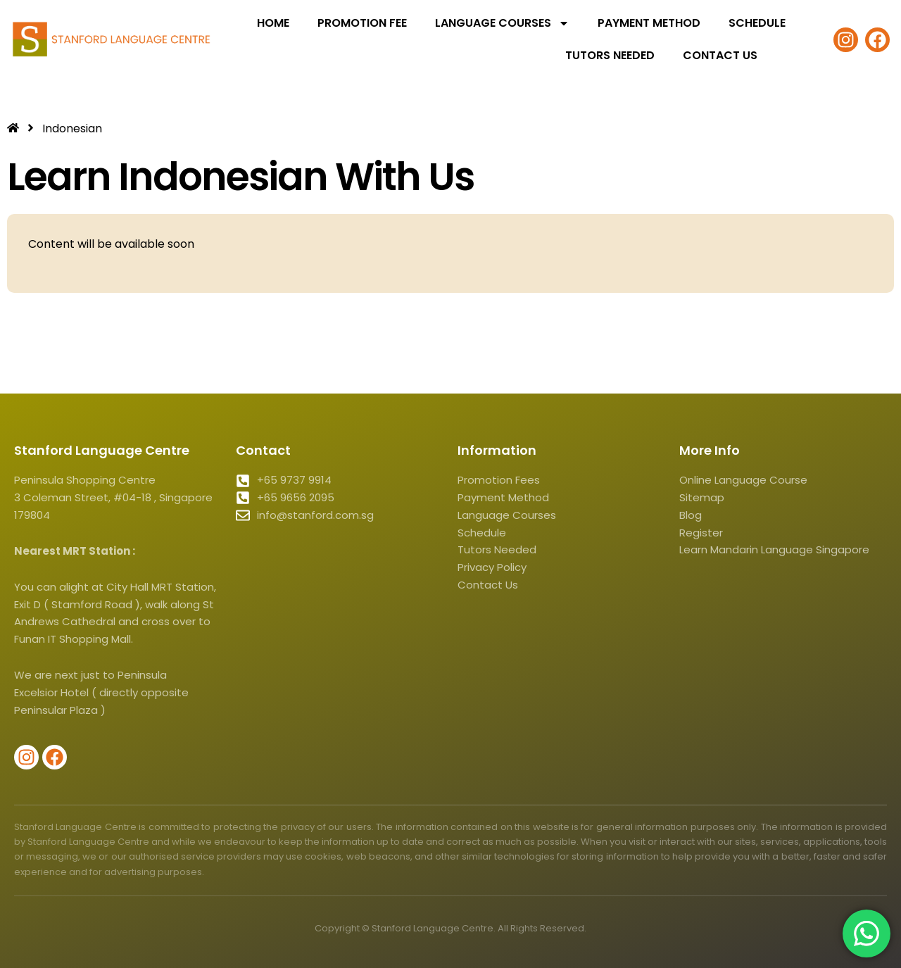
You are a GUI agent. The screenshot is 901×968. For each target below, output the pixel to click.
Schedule (757, 23)
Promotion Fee (362, 23)
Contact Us (720, 55)
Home (273, 23)
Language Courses (502, 23)
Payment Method (649, 23)
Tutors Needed (610, 55)
